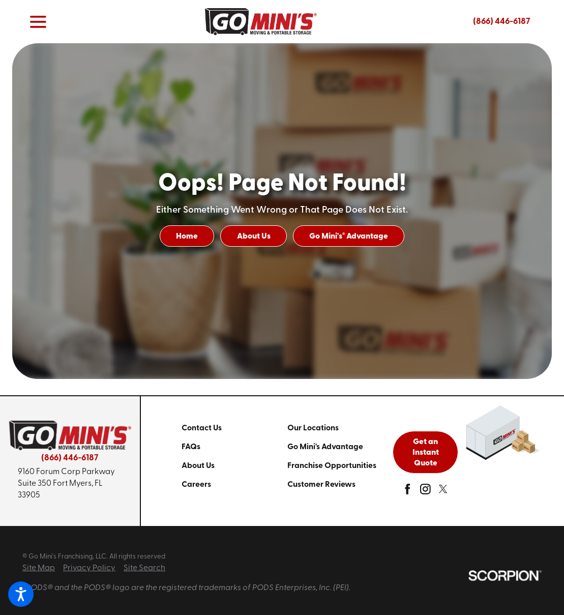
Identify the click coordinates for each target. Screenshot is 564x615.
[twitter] (443, 491)
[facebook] (407, 491)
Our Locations (313, 428)
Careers (196, 485)
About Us (254, 236)
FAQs (191, 447)
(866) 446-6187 (501, 21)
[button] (21, 594)
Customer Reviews (321, 485)
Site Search (144, 568)
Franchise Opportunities (331, 466)
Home (187, 236)
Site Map (38, 568)
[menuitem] (234, 428)
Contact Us (202, 428)
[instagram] (425, 491)
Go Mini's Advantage (348, 236)
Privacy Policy (89, 568)
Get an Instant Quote (425, 452)
